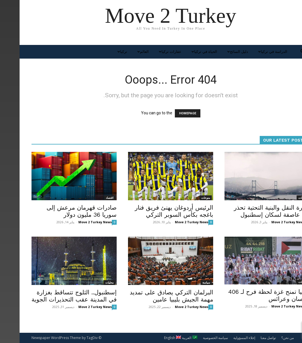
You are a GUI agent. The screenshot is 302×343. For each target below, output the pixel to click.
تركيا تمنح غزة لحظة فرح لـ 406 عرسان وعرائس (249, 295)
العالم (122, 51)
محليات (283, 198)
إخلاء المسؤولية (225, 337)
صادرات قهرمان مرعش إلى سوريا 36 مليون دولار (62, 211)
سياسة (186, 282)
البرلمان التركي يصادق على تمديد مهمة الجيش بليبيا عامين (152, 296)
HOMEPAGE (168, 113)
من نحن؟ (268, 337)
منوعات (186, 198)
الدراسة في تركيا (252, 51)
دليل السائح (217, 51)
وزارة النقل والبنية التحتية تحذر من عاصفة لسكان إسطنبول (252, 211)
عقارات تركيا (150, 51)
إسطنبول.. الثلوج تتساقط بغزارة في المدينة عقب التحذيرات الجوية (54, 296)
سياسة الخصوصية (195, 337)
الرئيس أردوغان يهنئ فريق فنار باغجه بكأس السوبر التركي (154, 211)
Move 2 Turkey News (75, 222)
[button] (283, 52)
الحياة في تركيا (184, 51)
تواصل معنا (248, 337)
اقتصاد (90, 198)
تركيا (102, 51)
